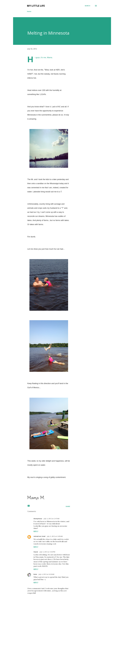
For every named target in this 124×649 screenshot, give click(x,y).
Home (29, 11)
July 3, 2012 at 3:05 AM (55, 536)
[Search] (87, 6)
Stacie (36, 552)
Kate (35, 574)
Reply (36, 531)
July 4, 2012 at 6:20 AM (46, 574)
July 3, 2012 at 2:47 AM (51, 519)
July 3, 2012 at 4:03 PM (47, 552)
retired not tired (39, 536)
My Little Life (36, 5)
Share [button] (68, 506)
